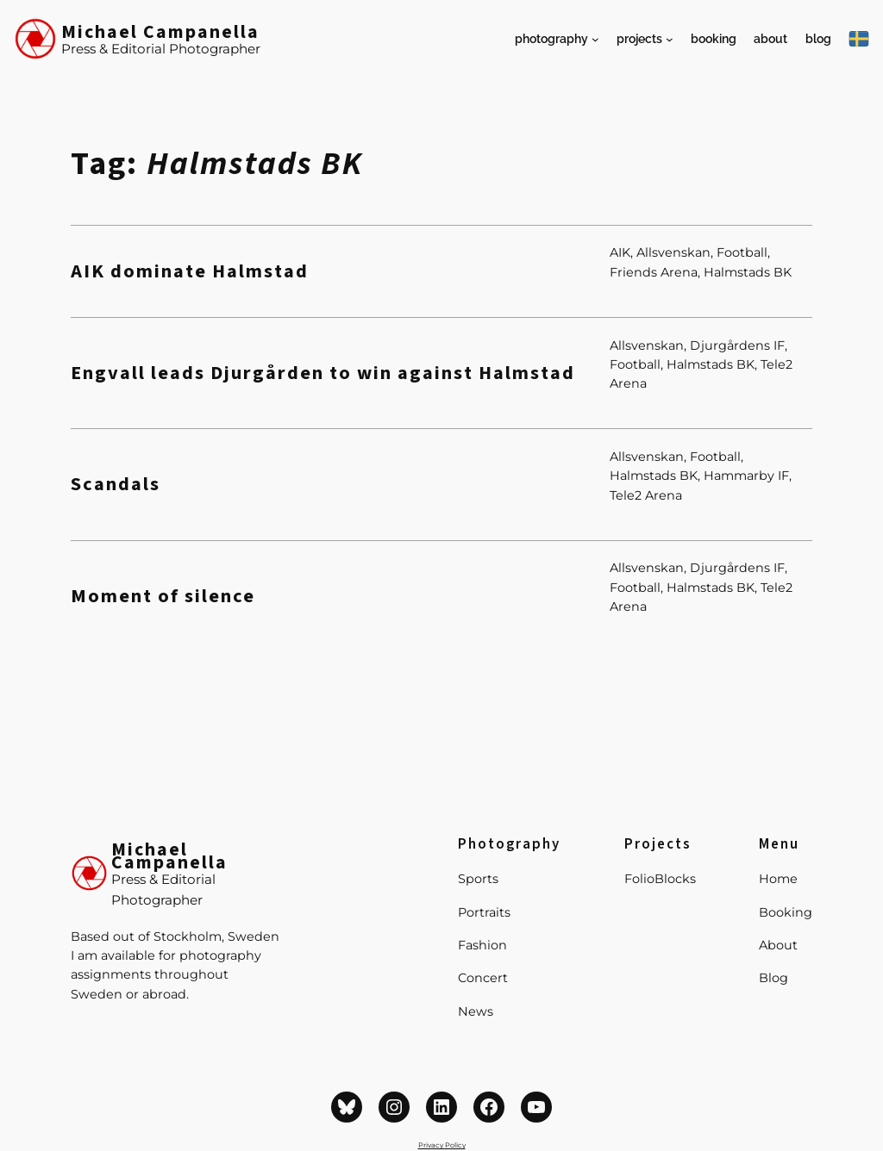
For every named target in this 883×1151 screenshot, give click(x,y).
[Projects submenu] (669, 39)
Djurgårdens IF (737, 345)
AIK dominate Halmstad (190, 272)
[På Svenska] (859, 38)
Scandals (115, 484)
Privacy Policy (442, 1145)
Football (742, 252)
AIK (620, 252)
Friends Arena (654, 272)
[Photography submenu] (595, 39)
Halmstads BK (748, 272)
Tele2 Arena (646, 495)
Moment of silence (163, 596)
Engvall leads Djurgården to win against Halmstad (323, 373)
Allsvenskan (673, 252)
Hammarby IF (746, 475)
